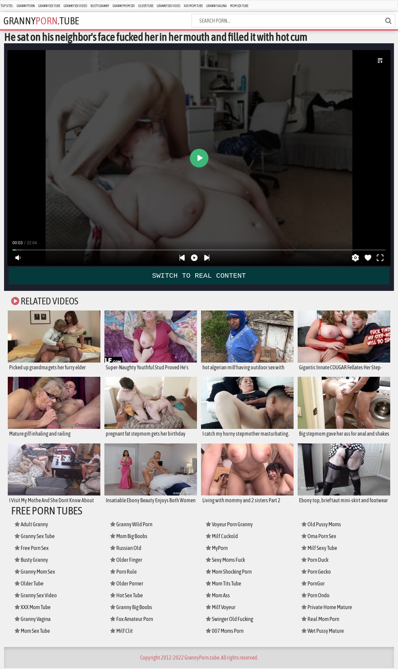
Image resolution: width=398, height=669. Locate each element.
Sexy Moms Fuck (226, 560)
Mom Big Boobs (130, 536)
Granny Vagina (216, 6)
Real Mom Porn (321, 619)
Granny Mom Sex (124, 6)
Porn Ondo (316, 596)
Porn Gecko (317, 572)
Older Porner (127, 584)
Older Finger (127, 560)
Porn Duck (315, 560)
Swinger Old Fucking (231, 619)
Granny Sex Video (75, 6)
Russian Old (126, 548)
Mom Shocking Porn (230, 572)
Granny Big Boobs (132, 608)
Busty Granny (100, 6)
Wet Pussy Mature (323, 631)
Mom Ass (218, 596)
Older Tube (145, 6)
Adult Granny (32, 525)
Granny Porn (26, 6)
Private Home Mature (327, 608)
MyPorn (217, 548)
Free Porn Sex (32, 548)
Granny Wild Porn (132, 525)
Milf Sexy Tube (320, 548)
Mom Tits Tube (225, 584)
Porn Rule (124, 572)
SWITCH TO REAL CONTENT (199, 276)
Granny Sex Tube (49, 6)
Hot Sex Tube (127, 596)
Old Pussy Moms (322, 525)
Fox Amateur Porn (132, 619)
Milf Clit (121, 631)
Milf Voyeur (221, 608)
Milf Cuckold (223, 536)
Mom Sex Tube (239, 6)
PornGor (313, 584)
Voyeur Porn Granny (230, 525)
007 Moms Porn (225, 631)
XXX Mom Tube (193, 6)
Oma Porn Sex (319, 536)
